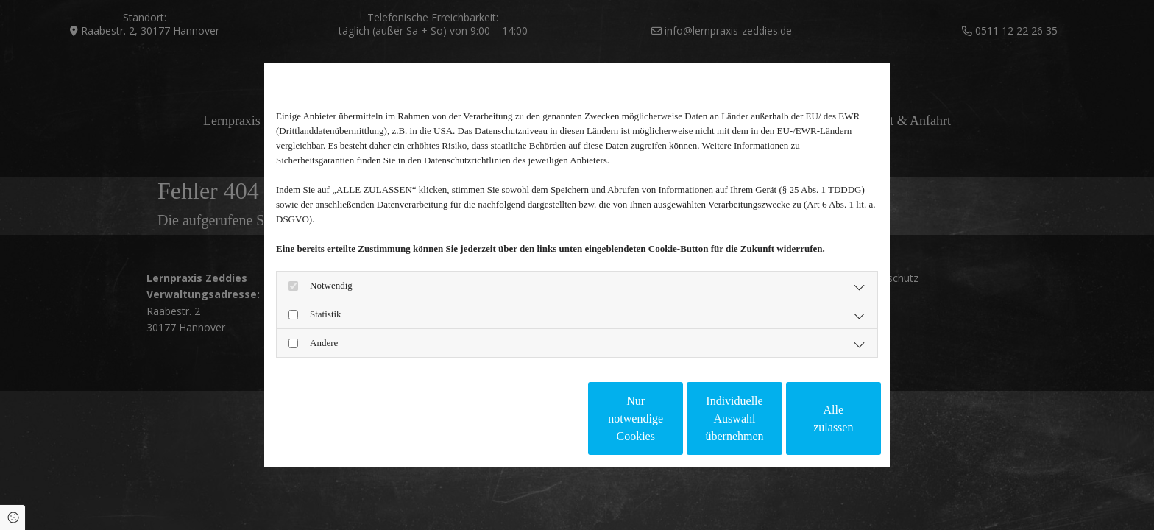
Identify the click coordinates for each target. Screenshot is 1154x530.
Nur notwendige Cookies (533, 418)
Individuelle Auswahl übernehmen (673, 418)
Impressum (388, 418)
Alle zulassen (813, 418)
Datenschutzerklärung (315, 418)
